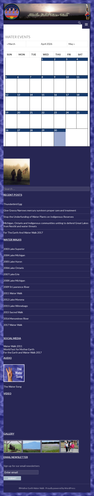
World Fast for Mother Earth (19, 349)
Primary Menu (86, 24)
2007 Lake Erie (11, 274)
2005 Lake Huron (13, 261)
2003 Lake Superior (14, 248)
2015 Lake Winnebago (16, 305)
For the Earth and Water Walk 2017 (23, 352)
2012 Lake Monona (14, 299)
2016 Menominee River (16, 318)
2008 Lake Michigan (14, 280)
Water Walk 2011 (13, 346)
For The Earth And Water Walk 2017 (23, 232)
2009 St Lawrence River (16, 286)
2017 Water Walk (13, 324)
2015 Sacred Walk (13, 312)
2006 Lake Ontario (14, 267)
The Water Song (13, 386)
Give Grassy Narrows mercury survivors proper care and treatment (40, 210)
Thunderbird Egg (13, 204)
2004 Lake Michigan (14, 255)
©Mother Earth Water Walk (31, 488)
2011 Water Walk (13, 293)
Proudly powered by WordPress (60, 488)
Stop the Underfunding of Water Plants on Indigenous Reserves (39, 216)
